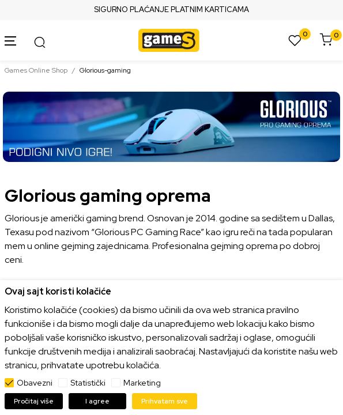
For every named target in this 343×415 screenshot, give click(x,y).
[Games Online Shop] (168, 39)
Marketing (142, 383)
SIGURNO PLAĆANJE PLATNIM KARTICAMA (171, 9)
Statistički (87, 383)
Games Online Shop (36, 70)
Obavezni (34, 383)
